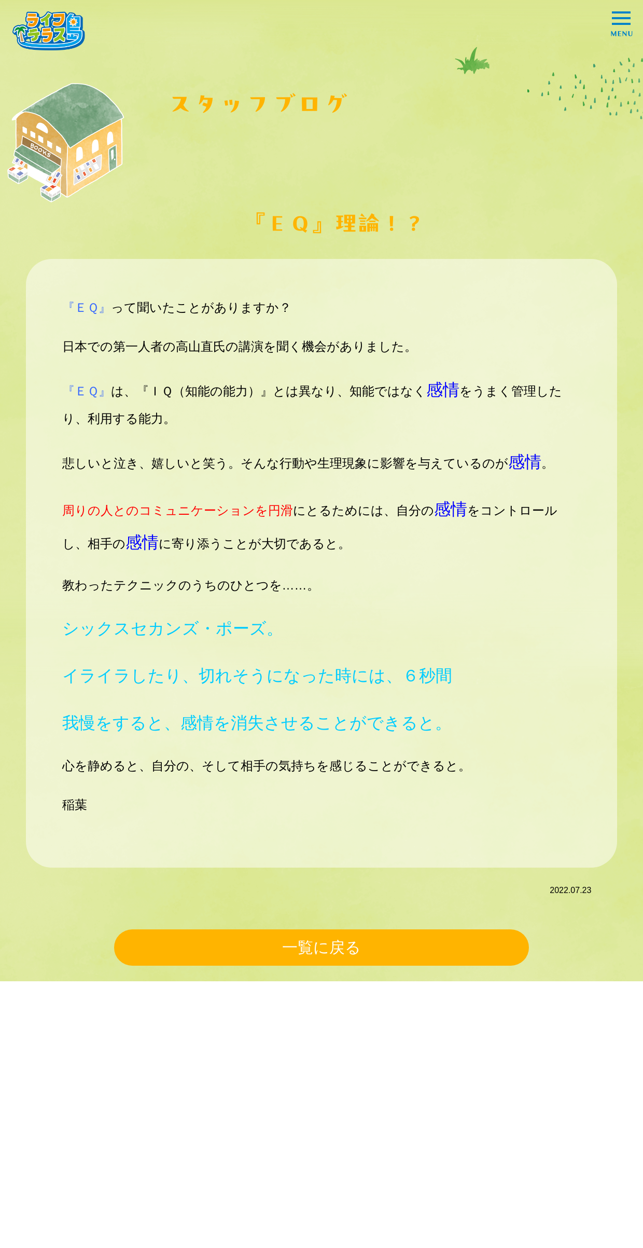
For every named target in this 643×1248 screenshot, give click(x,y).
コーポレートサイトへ (553, 1146)
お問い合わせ (431, 1165)
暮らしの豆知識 (224, 1163)
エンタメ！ (320, 1163)
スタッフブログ (436, 1146)
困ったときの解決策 (128, 1163)
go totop (607, 1224)
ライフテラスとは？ (444, 1127)
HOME (38, 1127)
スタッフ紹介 (220, 1145)
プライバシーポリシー (553, 1127)
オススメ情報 (324, 1145)
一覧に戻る (321, 947)
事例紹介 (107, 1145)
